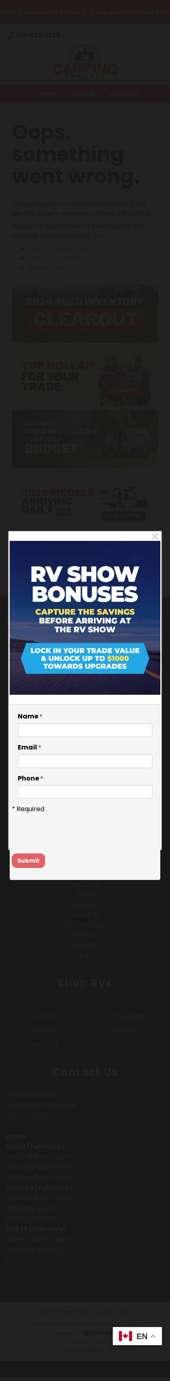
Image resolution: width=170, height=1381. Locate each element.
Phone (30, 778)
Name (30, 716)
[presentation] (59, 826)
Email (29, 747)
